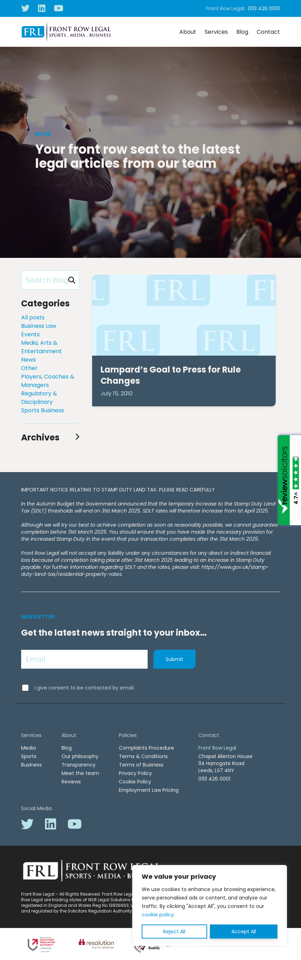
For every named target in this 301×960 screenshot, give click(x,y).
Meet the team (80, 773)
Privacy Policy (135, 773)
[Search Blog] (50, 280)
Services (216, 32)
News (28, 360)
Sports (29, 756)
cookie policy (158, 914)
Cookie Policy (135, 781)
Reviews (71, 781)
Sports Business (42, 410)
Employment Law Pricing (149, 790)
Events (30, 334)
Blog (242, 32)
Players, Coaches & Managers (47, 381)
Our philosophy (80, 756)
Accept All (243, 931)
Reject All (174, 931)
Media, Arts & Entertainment (41, 347)
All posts (33, 317)
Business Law (38, 326)
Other (29, 368)
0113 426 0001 (264, 8)
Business (31, 764)
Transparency (79, 764)
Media (28, 747)
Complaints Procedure (146, 747)
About (187, 32)
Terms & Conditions (143, 756)
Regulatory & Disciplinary (39, 397)
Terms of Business (141, 764)
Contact (268, 32)
